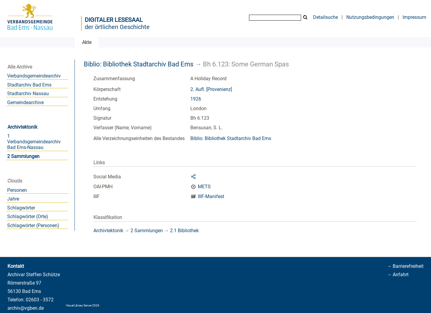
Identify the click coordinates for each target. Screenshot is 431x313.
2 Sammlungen (23, 156)
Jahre (13, 199)
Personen (17, 190)
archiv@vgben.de (25, 308)
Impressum (414, 17)
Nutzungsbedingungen (370, 17)
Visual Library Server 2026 (82, 305)
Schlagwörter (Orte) (27, 216)
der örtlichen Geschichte (117, 27)
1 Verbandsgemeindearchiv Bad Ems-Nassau (34, 141)
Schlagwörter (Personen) (33, 225)
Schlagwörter (21, 208)
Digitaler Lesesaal (114, 19)
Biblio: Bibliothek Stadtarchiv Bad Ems (138, 64)
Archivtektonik (22, 127)
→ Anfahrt (398, 274)
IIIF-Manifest (211, 196)
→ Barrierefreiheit (405, 266)
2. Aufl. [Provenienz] (211, 89)
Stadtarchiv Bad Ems (29, 85)
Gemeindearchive (25, 102)
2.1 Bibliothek (184, 230)
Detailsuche (325, 17)
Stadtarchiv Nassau (28, 93)
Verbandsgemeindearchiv (34, 76)
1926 (195, 99)
